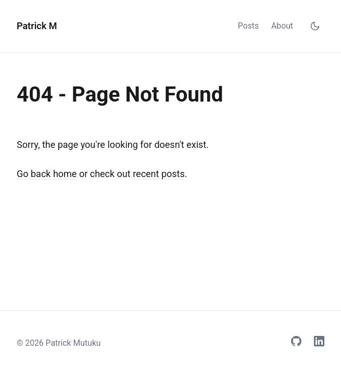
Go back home (47, 173)
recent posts (159, 173)
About (282, 26)
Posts (248, 26)
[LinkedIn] (319, 343)
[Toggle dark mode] (315, 26)
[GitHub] (296, 343)
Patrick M (37, 25)
